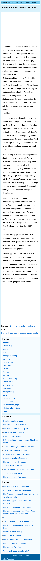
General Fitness (9, 362)
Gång (5, 395)
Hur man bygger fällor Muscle (14, 462)
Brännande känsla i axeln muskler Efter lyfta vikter (20, 441)
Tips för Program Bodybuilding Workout (18, 469)
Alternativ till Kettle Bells (12, 466)
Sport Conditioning (10, 379)
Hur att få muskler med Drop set (15, 429)
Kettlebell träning (9, 518)
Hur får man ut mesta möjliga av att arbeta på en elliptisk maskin (20, 495)
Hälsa (22, 2)
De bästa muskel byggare (13, 421)
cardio (5, 349)
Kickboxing (7, 365)
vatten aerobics (9, 398)
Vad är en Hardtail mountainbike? (16, 551)
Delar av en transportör (12, 536)
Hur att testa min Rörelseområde (16, 486)
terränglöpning (8, 392)
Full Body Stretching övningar (14, 543)
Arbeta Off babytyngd (11, 405)
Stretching (7, 388)
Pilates (5, 369)
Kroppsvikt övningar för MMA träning (17, 490)
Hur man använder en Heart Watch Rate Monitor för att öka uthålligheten (19, 512)
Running (6, 372)
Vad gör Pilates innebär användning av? (18, 521)
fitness (35, 2)
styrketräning (8, 401)
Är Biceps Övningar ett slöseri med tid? (18, 447)
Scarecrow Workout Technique (15, 458)
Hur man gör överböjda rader (14, 477)
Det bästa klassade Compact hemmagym (19, 539)
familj (28, 2)
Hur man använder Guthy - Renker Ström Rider (19, 526)
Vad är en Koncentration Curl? (15, 450)
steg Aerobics (8, 385)
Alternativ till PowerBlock (13, 436)
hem (4, 2)
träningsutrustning (10, 356)
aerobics (6, 343)
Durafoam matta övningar (13, 532)
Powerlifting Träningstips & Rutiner (16, 454)
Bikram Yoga (8, 346)
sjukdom (10, 2)
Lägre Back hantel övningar (14, 432)
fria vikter (6, 359)
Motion (5, 352)
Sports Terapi (8, 382)
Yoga (5, 411)
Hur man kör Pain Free (12, 547)
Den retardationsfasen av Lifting (22, 326)
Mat (16, 2)
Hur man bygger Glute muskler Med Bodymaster (17, 502)
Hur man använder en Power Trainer (17, 507)
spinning (6, 375)
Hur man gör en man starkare (14, 425)
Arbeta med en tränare (11, 408)
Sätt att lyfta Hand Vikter (12, 473)
